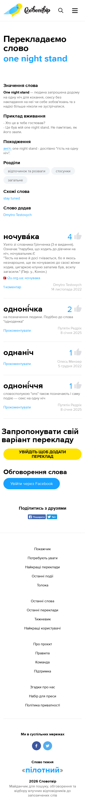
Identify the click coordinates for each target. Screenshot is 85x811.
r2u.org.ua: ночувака (21, 278)
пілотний (42, 770)
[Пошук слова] (61, 10)
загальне (15, 180)
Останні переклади (42, 610)
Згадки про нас (42, 687)
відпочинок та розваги (26, 171)
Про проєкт (42, 644)
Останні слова (42, 601)
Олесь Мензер (69, 361)
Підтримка (42, 671)
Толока (42, 585)
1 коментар (12, 287)
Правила (42, 653)
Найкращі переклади (42, 567)
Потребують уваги (43, 558)
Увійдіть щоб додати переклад (42, 454)
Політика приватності (42, 705)
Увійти (31, 483)
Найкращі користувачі (42, 628)
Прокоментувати (17, 330)
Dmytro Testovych (17, 215)
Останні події (42, 576)
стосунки (63, 171)
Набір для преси (42, 696)
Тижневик (42, 619)
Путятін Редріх (70, 328)
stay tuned (11, 198)
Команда (42, 662)
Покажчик (42, 549)
